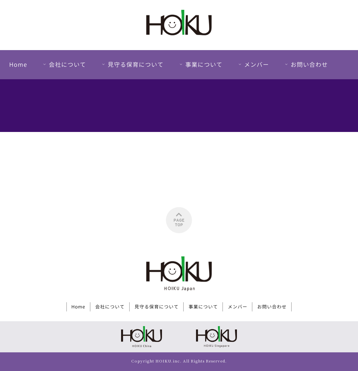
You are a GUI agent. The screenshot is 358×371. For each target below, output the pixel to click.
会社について (64, 65)
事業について (200, 65)
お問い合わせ (305, 65)
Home (18, 65)
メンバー (253, 65)
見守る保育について (132, 65)
